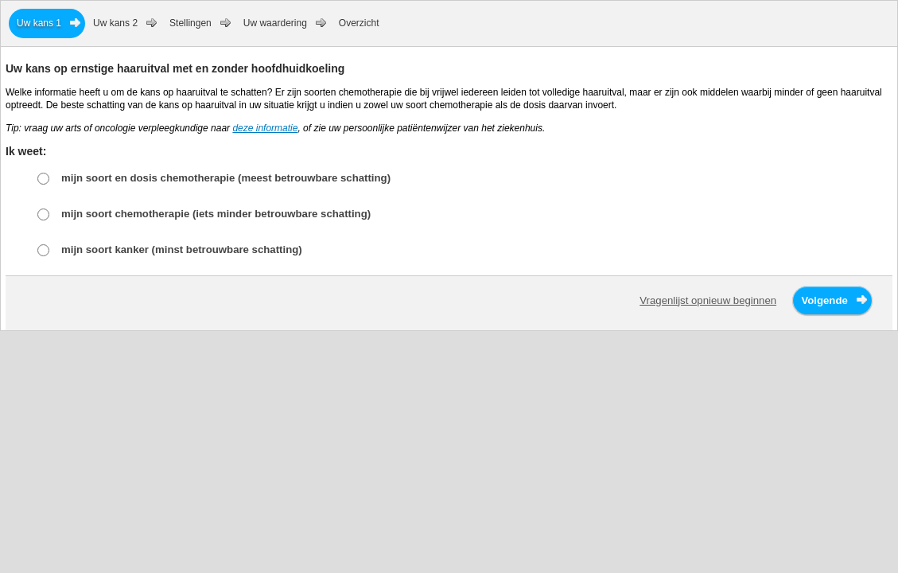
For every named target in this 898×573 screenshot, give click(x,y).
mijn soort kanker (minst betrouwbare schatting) (181, 249)
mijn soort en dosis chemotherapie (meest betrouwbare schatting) (226, 178)
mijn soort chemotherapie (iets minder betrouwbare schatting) (216, 214)
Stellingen (190, 23)
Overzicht (359, 23)
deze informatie (264, 128)
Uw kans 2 (115, 23)
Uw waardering (275, 23)
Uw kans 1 (39, 23)
